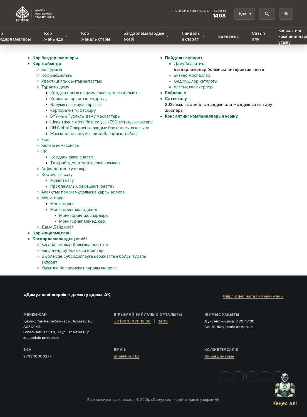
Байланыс (228, 36)
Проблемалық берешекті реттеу (82, 186)
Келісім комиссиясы (60, 145)
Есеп (46, 139)
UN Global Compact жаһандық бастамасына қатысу (99, 127)
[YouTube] (251, 376)
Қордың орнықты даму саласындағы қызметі (94, 92)
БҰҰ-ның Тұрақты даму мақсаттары (85, 116)
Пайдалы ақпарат (193, 36)
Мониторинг (53, 197)
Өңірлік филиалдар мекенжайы (253, 296)
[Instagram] (238, 376)
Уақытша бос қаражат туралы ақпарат (79, 267)
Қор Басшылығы (57, 75)
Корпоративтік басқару (73, 110)
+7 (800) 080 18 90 (132, 321)
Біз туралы (51, 69)
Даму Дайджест (57, 227)
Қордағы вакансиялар (71, 157)
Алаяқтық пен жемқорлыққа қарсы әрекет (83, 192)
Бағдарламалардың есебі (146, 36)
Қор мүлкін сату (57, 174)
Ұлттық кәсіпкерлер (193, 87)
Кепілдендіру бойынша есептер (72, 250)
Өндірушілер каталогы (195, 81)
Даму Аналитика (190, 63)
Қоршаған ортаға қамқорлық (78, 98)
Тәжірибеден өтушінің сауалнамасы (85, 162)
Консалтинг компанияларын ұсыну (201, 116)
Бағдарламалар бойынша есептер (74, 244)
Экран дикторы (219, 356)
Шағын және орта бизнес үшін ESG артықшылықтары (101, 122)
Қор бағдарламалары (55, 57)
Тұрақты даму (55, 87)
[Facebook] (225, 376)
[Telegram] (265, 376)
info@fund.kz (126, 356)
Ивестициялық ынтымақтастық (71, 81)
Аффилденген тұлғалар (63, 168)
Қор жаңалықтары (95, 36)
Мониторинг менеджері (73, 209)
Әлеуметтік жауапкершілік (75, 104)
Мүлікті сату (62, 180)
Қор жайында (56, 36)
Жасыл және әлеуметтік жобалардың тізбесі (93, 133)
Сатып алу (258, 36)
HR (44, 151)
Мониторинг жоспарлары (83, 215)
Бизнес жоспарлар (192, 75)
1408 (163, 321)
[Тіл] (244, 14)
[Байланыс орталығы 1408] (198, 14)
